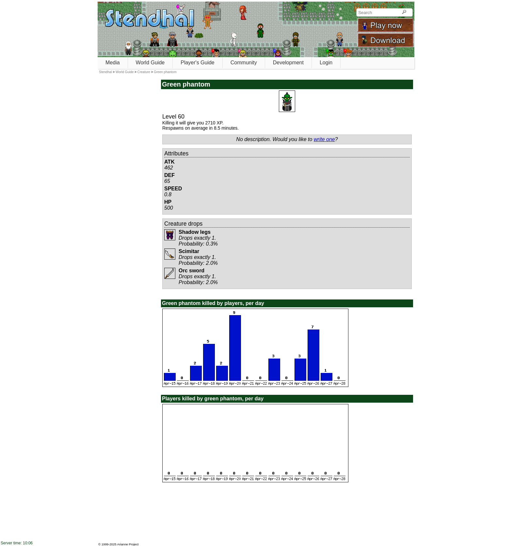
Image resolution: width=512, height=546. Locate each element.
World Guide (150, 62)
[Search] (404, 12)
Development (288, 62)
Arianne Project (128, 544)
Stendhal (105, 72)
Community (244, 62)
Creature (143, 72)
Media (112, 62)
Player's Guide (198, 62)
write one (324, 139)
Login (326, 62)
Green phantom (165, 72)
